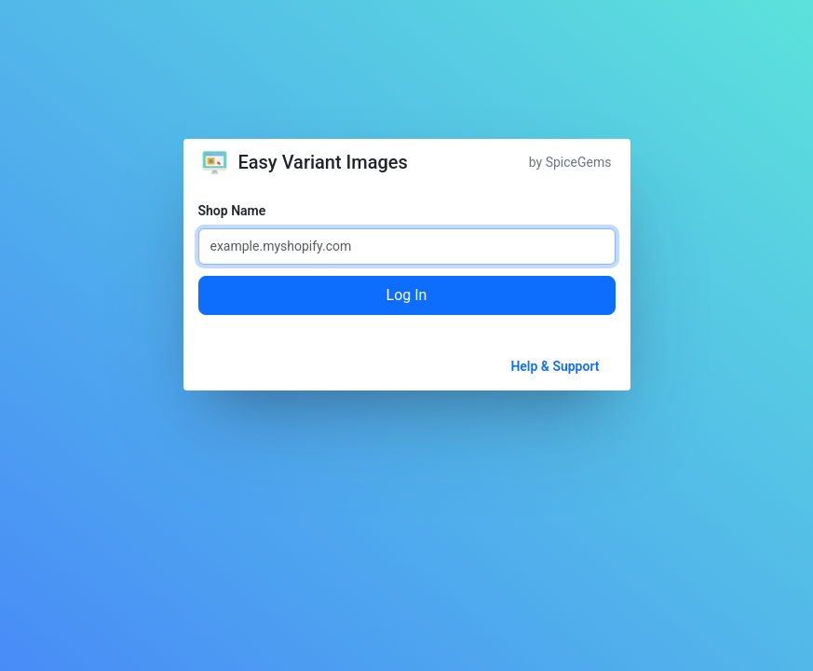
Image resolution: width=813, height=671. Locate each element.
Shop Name (232, 210)
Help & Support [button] (554, 366)
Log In (406, 295)
